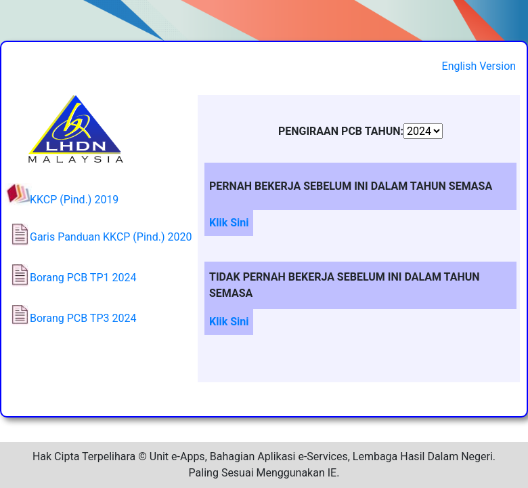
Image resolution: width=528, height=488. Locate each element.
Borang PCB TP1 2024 (83, 277)
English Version (479, 66)
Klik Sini (228, 222)
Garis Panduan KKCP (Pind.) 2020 (111, 236)
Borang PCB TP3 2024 (83, 318)
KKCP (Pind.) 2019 (74, 199)
